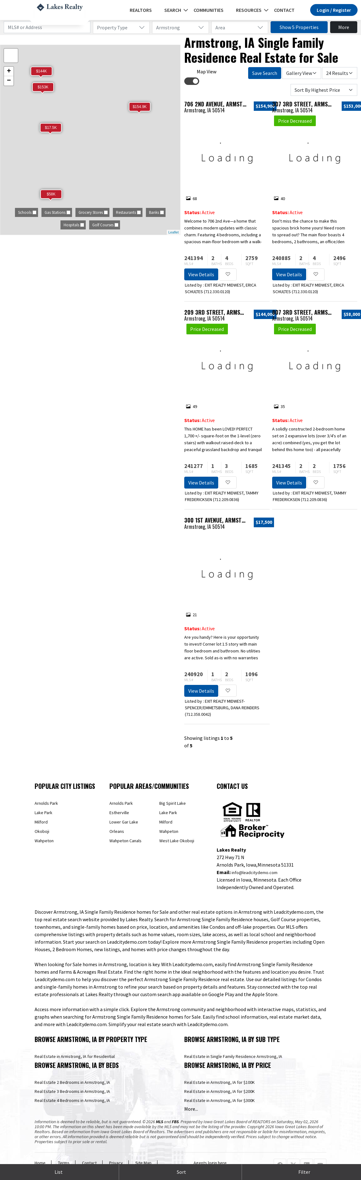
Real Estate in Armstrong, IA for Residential (75, 1056)
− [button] (9, 81)
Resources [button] (249, 10)
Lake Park (43, 812)
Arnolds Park (46, 803)
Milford (41, 822)
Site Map (143, 1163)
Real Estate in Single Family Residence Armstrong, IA (233, 1056)
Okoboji (42, 831)
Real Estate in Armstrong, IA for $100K (219, 1082)
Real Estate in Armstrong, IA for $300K (219, 1100)
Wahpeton (44, 840)
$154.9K (140, 107)
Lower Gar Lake (123, 822)
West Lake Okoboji (176, 840)
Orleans (116, 831)
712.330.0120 (217, 291)
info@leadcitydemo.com (254, 872)
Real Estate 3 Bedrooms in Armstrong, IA (72, 1091)
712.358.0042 (198, 714)
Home (40, 1163)
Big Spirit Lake (172, 803)
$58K (51, 194)
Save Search (264, 73)
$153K (43, 87)
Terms (64, 1163)
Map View (206, 71)
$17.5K (51, 127)
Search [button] (172, 10)
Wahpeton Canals (125, 840)
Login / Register (334, 10)
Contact (284, 10)
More (343, 27)
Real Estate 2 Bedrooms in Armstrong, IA (72, 1082)
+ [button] (9, 71)
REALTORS (141, 10)
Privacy (116, 1163)
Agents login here (210, 1163)
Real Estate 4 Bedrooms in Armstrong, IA (72, 1100)
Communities (209, 10)
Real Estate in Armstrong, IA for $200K (219, 1091)
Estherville (119, 812)
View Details (201, 274)
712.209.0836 (226, 499)
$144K (41, 71)
